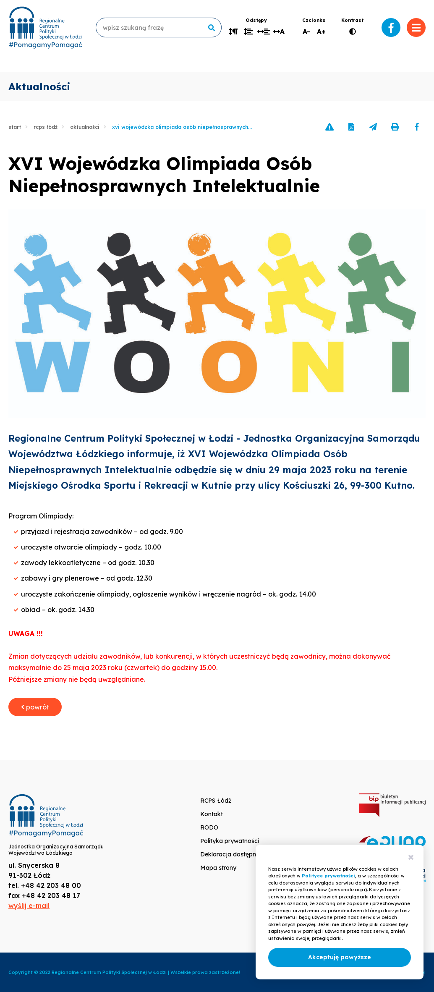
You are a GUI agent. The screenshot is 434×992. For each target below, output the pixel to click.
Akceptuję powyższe (339, 957)
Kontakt (211, 814)
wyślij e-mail (29, 905)
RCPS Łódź (46, 127)
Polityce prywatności (328, 876)
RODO (209, 827)
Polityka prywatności (229, 841)
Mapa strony (218, 868)
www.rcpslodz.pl (45, 27)
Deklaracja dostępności (233, 854)
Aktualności (84, 127)
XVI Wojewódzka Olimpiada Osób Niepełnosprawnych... (182, 127)
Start (14, 127)
